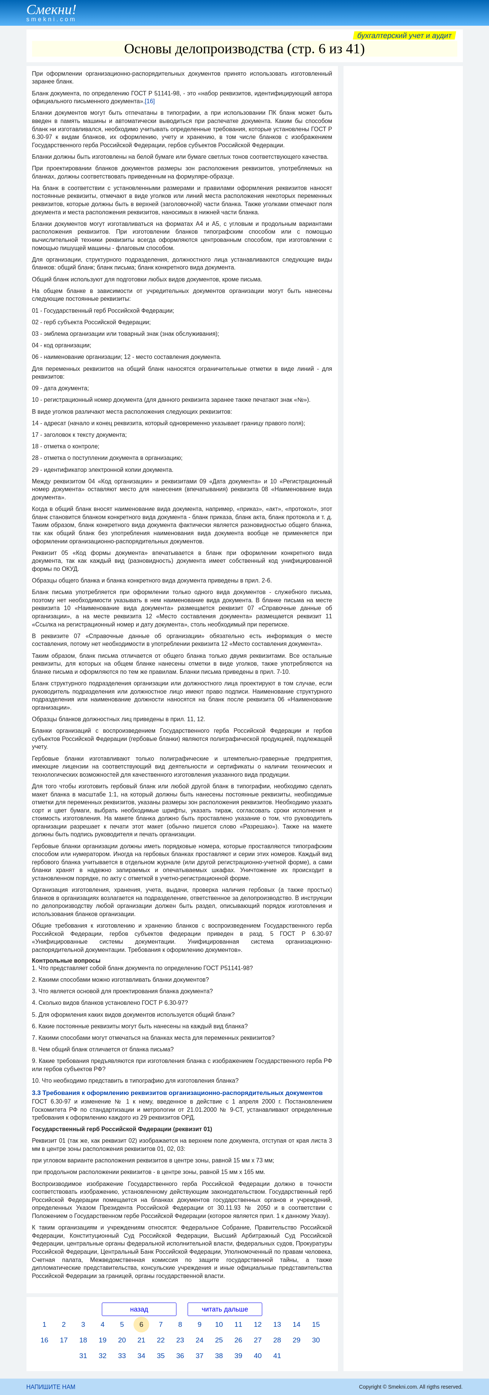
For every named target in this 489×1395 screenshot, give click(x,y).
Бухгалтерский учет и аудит (404, 35)
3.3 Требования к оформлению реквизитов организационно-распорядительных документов (177, 1092)
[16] (150, 101)
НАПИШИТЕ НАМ (51, 1387)
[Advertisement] (403, 181)
